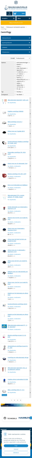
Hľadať (9, 14)
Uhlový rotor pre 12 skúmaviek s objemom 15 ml (16, 250)
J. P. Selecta (20, 74)
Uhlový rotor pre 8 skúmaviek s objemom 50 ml (16, 229)
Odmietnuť (16, 452)
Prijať (16, 445)
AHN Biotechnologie (23, 62)
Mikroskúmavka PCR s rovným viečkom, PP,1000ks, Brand (16, 196)
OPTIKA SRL (21, 87)
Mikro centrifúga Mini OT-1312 (16, 390)
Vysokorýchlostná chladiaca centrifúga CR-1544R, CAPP (18, 142)
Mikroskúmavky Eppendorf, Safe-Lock (18, 100)
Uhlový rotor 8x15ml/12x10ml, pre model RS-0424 (17, 240)
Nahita (19, 83)
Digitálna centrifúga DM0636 (15, 111)
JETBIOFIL (20, 76)
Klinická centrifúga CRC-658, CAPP (17, 174)
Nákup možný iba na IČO (16, 23)
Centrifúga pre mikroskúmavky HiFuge (18, 357)
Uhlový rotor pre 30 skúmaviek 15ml (17, 163)
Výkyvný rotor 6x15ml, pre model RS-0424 (18, 218)
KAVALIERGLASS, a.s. (23, 79)
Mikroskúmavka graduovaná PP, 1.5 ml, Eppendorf (17, 326)
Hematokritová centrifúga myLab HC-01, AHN (18, 347)
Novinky (19, 92)
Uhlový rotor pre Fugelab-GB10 (16, 131)
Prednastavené (20, 58)
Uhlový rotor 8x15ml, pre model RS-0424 (17, 261)
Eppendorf (20, 70)
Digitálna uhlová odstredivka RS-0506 (18, 379)
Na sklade (20, 94)
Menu (19, 18)
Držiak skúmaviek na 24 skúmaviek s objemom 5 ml (18, 207)
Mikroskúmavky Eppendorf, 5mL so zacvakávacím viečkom (17, 368)
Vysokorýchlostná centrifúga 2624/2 (17, 304)
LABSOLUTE (21, 81)
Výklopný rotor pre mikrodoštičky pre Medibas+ (18, 272)
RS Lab (19, 89)
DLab (19, 66)
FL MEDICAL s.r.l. (22, 72)
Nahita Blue (21, 85)
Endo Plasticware (22, 68)
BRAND (19, 64)
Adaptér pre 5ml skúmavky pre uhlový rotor (18, 294)
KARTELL (20, 77)
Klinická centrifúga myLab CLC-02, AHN (17, 336)
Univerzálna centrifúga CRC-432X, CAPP (17, 153)
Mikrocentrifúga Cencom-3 (15, 122)
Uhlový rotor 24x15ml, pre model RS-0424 (18, 283)
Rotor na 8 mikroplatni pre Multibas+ (18, 185)
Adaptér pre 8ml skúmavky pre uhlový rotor (18, 315)
